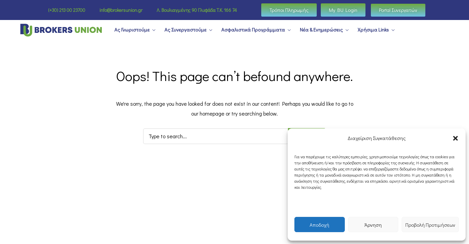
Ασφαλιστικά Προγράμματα (253, 29)
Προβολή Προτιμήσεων (430, 224)
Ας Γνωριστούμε (132, 29)
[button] (455, 138)
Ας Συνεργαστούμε (185, 29)
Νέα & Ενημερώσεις (321, 29)
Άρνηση (373, 224)
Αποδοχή (319, 224)
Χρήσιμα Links (373, 29)
